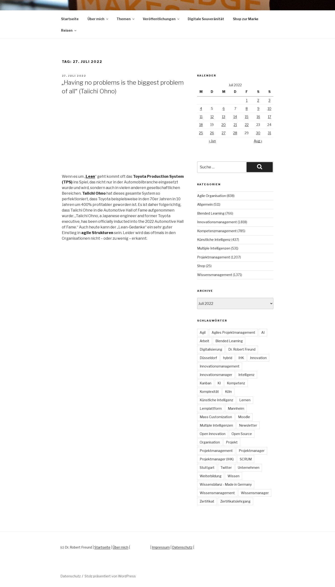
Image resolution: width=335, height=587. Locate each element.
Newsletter (248, 425)
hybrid (227, 358)
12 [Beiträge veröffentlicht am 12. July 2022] (212, 117)
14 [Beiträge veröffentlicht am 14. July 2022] (235, 117)
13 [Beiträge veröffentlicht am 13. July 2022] (223, 117)
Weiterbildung (210, 476)
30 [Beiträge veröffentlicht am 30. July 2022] (258, 133)
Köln (228, 392)
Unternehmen (248, 468)
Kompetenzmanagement (217, 231)
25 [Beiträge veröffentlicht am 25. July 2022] (201, 133)
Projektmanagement (213, 257)
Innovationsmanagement (217, 222)
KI (219, 383)
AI (263, 332)
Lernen (244, 400)
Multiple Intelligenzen (213, 248)
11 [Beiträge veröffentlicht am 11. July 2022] (201, 117)
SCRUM (246, 459)
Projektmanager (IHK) (217, 459)
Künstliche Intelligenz (214, 240)
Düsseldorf (208, 358)
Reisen (69, 30)
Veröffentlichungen (161, 19)
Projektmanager (252, 451)
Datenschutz (182, 547)
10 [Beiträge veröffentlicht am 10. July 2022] (269, 108)
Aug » (258, 141)
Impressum (161, 547)
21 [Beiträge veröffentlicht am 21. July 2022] (235, 125)
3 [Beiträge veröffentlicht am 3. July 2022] (269, 100)
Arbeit (204, 341)
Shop (201, 266)
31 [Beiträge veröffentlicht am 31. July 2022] (269, 133)
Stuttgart (207, 468)
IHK (241, 358)
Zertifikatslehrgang (235, 501)
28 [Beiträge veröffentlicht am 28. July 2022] (235, 133)
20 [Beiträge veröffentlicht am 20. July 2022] (223, 125)
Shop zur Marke (245, 19)
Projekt (232, 442)
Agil (203, 332)
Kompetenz (236, 383)
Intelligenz (246, 375)
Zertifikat (207, 501)
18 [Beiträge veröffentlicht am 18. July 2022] (201, 125)
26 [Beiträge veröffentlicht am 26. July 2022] (212, 133)
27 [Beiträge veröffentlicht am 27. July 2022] (223, 133)
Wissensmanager (255, 493)
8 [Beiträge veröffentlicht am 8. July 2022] (247, 108)
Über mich (98, 19)
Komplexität (209, 392)
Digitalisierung (211, 349)
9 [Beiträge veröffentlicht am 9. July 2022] (258, 108)
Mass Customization (216, 417)
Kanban (205, 383)
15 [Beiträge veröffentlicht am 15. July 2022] (246, 117)
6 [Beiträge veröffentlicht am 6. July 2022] (224, 108)
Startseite (70, 19)
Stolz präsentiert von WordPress (110, 576)
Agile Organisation (211, 196)
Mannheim (236, 408)
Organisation (210, 442)
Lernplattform (211, 408)
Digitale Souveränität (206, 19)
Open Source (242, 434)
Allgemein (205, 204)
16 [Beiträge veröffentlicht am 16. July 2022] (258, 117)
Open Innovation (212, 434)
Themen (126, 19)
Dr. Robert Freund (241, 349)
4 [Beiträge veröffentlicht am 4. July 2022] (201, 108)
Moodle (244, 417)
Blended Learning (211, 213)
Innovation (258, 358)
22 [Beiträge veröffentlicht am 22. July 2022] (247, 125)
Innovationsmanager (216, 375)
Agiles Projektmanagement (233, 332)
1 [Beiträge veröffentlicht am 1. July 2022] (246, 100)
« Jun (212, 141)
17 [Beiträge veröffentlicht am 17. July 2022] (269, 117)
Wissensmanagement (214, 275)
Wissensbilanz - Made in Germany (226, 484)
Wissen (233, 476)
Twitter (226, 468)
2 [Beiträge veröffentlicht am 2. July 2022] (258, 100)
